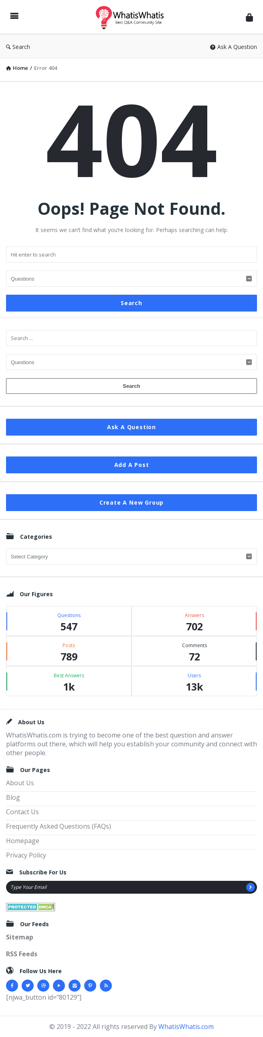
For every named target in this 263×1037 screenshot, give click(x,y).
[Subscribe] (250, 887)
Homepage (22, 840)
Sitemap (19, 937)
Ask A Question (233, 47)
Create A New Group (131, 502)
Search (18, 47)
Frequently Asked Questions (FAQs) (58, 826)
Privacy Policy (26, 855)
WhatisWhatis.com (186, 1026)
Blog (13, 797)
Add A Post (131, 465)
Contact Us (22, 811)
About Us (20, 782)
